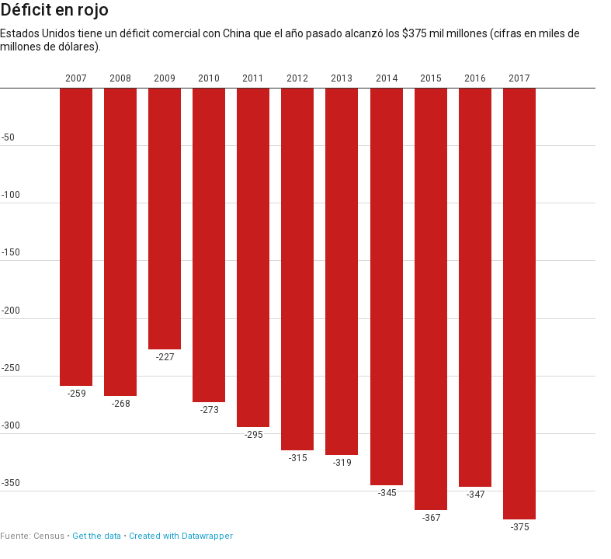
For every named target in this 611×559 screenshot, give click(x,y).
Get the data (96, 536)
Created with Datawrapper (181, 536)
